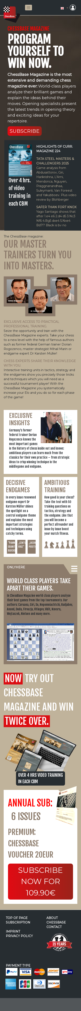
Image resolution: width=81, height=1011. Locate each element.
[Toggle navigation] (28, 7)
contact (54, 927)
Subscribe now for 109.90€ (40, 881)
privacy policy (19, 936)
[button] (64, 8)
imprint (13, 931)
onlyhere (16, 567)
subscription (18, 922)
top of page (17, 918)
